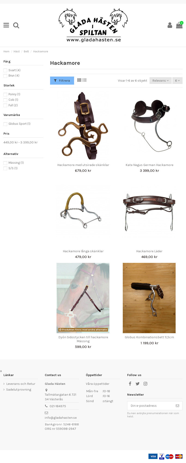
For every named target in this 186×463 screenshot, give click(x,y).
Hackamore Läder (149, 251)
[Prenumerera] (177, 405)
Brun (14, 75)
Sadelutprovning (18, 390)
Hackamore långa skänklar (83, 251)
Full (13, 105)
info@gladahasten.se (61, 418)
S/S (13, 168)
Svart (15, 70)
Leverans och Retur (20, 384)
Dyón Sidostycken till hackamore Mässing (83, 339)
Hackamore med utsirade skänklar (83, 165)
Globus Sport (19, 123)
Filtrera (62, 81)
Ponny (14, 94)
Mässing (16, 162)
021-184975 (58, 406)
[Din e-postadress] (150, 405)
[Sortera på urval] (160, 80)
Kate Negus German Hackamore (149, 165)
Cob (13, 99)
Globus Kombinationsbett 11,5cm (149, 337)
